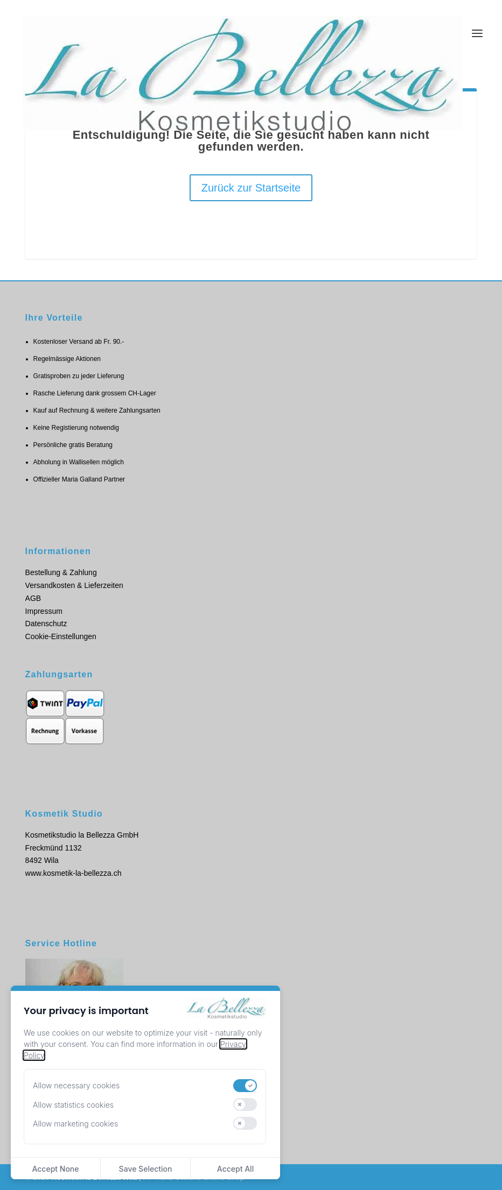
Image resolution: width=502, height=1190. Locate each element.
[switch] (245, 1085)
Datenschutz (46, 623)
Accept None (55, 1168)
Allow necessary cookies (76, 1085)
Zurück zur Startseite (251, 188)
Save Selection (145, 1168)
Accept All (235, 1168)
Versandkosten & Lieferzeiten (74, 585)
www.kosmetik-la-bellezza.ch (73, 873)
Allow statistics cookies (73, 1104)
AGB (33, 598)
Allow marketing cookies (75, 1123)
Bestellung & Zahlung (61, 572)
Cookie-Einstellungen (60, 636)
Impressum (43, 611)
